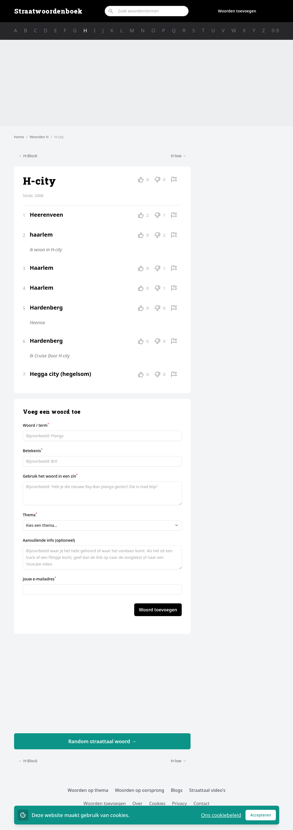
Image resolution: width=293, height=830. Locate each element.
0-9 (275, 30)
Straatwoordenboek (48, 11)
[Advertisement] (146, 83)
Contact (202, 803)
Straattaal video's (207, 790)
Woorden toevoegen (237, 11)
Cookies (157, 803)
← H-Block (28, 155)
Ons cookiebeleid (221, 815)
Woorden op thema (88, 790)
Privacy (179, 803)
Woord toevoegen (158, 610)
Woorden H (39, 136)
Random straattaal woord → (102, 741)
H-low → (178, 155)
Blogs (177, 790)
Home (19, 136)
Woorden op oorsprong (139, 790)
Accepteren (263, 816)
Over (137, 803)
